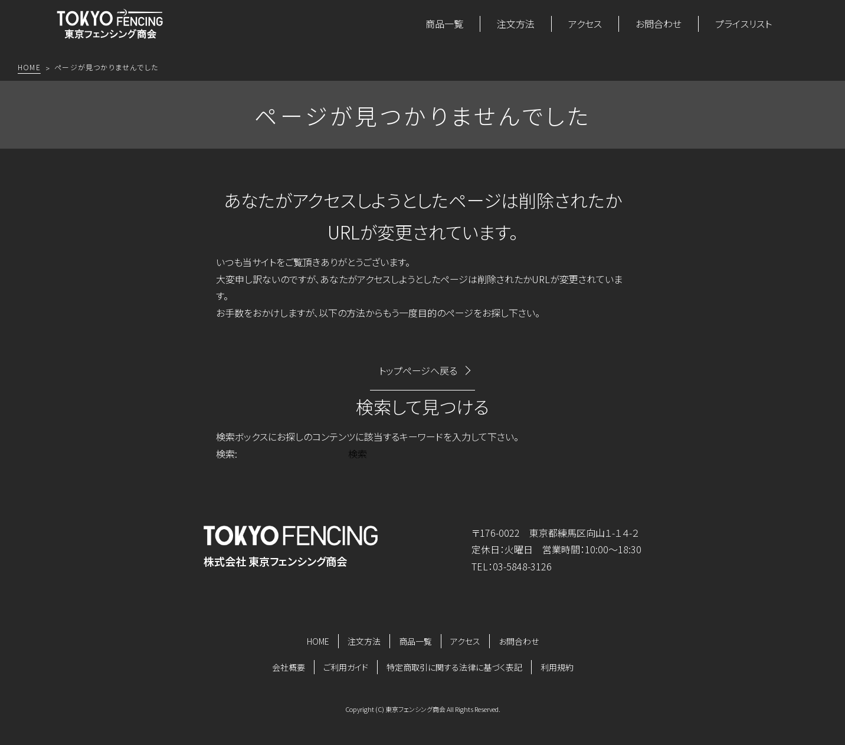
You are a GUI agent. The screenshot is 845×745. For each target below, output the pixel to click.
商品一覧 (444, 24)
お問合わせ (659, 24)
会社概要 (288, 667)
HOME (318, 641)
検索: (226, 454)
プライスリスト (743, 24)
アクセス (585, 24)
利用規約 (557, 667)
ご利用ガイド (345, 667)
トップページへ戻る (418, 370)
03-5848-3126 (522, 566)
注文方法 (516, 24)
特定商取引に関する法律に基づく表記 (454, 667)
